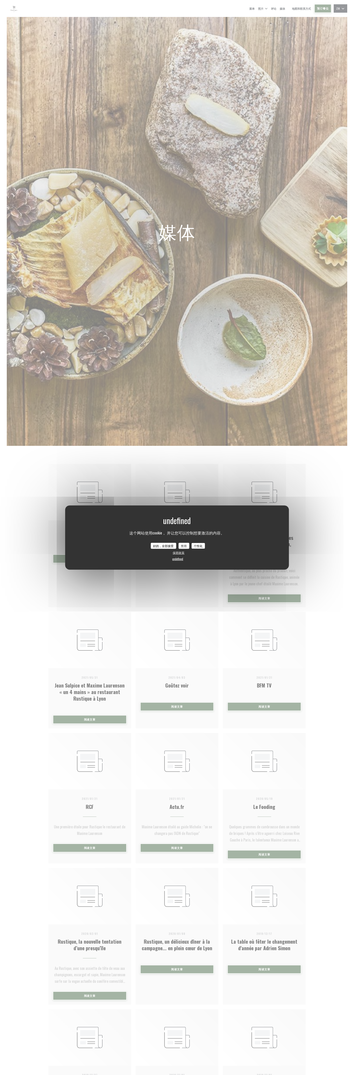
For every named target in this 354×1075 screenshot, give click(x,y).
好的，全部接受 (163, 545)
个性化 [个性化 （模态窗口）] (198, 545)
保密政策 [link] (178, 552)
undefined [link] (177, 559)
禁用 (184, 545)
